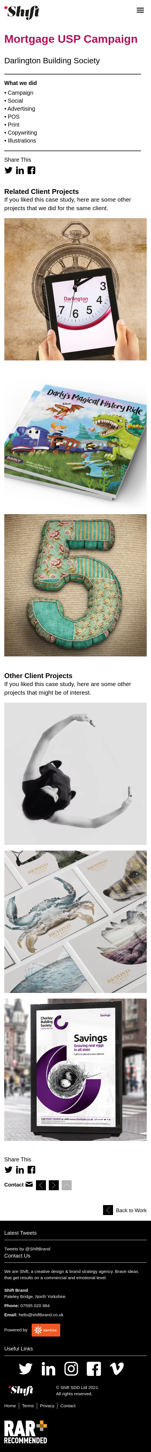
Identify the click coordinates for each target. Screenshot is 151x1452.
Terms (28, 1405)
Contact (67, 1405)
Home (10, 1405)
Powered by (15, 1329)
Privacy (47, 1405)
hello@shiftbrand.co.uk (41, 1314)
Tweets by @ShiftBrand (27, 1248)
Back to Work (131, 1210)
